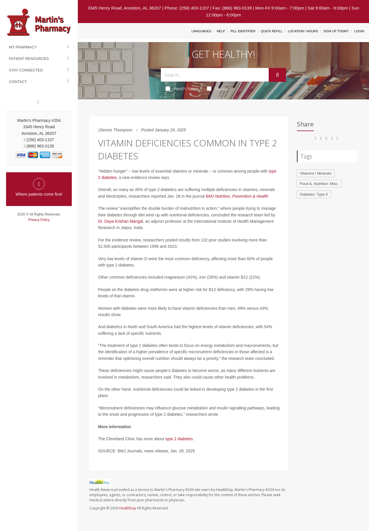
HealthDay (127, 508)
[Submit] (277, 75)
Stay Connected (26, 70)
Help (221, 31)
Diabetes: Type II (314, 194)
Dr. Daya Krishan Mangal (120, 221)
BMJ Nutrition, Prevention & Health (237, 196)
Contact (18, 82)
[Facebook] (38, 102)
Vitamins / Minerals (316, 173)
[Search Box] (215, 75)
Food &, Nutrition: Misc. (319, 184)
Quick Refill (272, 31)
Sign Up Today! (336, 31)
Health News (182, 88)
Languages (201, 31)
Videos (217, 88)
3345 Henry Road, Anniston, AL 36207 (124, 7)
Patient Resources (29, 58)
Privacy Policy (39, 220)
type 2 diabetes (179, 438)
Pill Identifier (242, 31)
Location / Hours (303, 31)
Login (359, 31)
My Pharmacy (23, 47)
